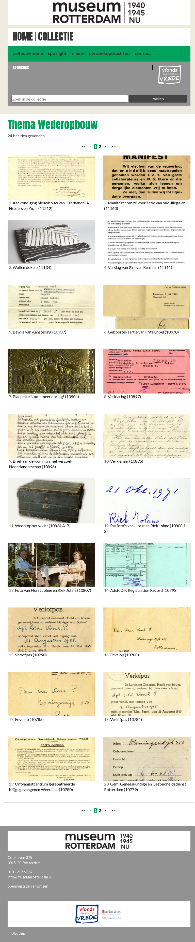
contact (143, 53)
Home (23, 36)
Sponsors (21, 68)
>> (113, 146)
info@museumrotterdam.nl (30, 877)
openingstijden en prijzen (28, 886)
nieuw (78, 53)
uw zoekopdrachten (109, 53)
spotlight (57, 53)
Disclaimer (19, 933)
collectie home (28, 53)
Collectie (55, 36)
